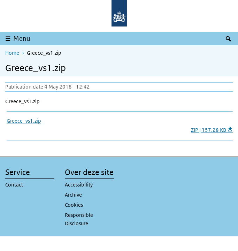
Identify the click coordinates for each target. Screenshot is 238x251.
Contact (14, 184)
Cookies (74, 204)
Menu (21, 39)
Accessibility (79, 184)
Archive (73, 194)
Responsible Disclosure (79, 219)
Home (12, 53)
